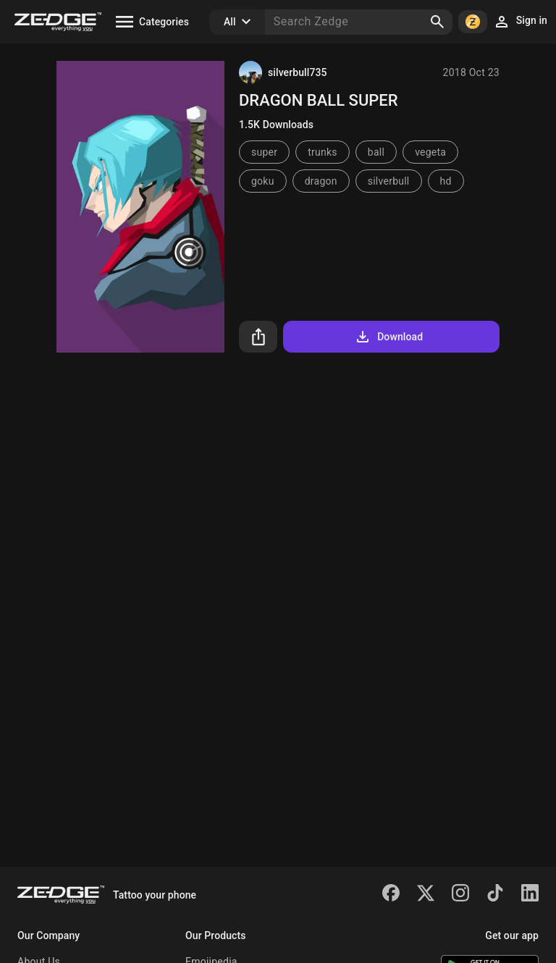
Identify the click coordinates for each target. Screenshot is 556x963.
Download (388, 336)
